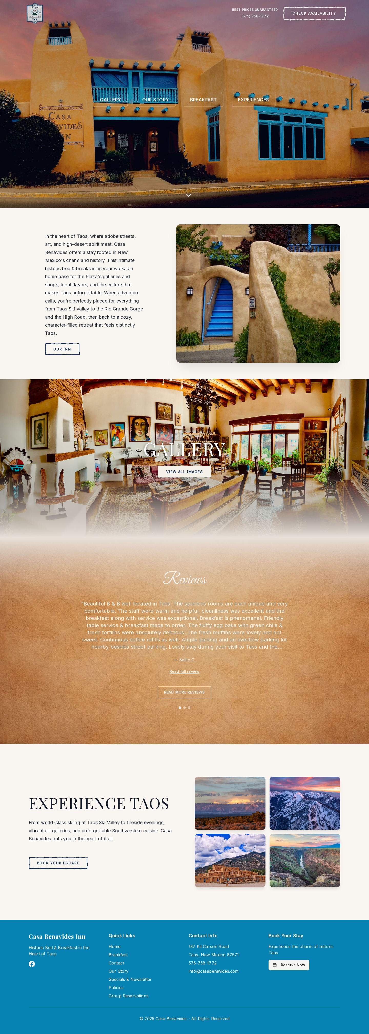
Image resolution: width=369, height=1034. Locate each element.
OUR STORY (155, 99)
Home (115, 946)
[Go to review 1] (180, 707)
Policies (116, 987)
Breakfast (118, 954)
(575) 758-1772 (255, 16)
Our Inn (62, 349)
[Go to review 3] (189, 707)
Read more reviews (184, 692)
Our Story (118, 971)
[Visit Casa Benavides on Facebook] (32, 964)
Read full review (185, 671)
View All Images (184, 472)
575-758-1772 (203, 962)
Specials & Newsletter (130, 979)
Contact (116, 962)
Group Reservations (128, 995)
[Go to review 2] (184, 707)
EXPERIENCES (253, 99)
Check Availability (314, 13)
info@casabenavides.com (214, 971)
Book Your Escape (58, 863)
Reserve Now (289, 965)
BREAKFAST (203, 99)
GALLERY (110, 99)
